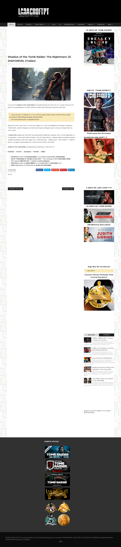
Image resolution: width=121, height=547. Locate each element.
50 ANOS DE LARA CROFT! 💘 (95, 137)
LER (53, 24)
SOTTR (31, 64)
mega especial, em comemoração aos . (31, 165)
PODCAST (81, 24)
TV (59, 24)
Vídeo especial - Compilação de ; (30, 161)
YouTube (36, 151)
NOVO (27, 64)
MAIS (109, 24)
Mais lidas (91, 334)
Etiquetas (106, 334)
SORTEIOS (100, 24)
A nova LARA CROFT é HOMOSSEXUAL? (102, 358)
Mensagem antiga (68, 188)
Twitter (19, 151)
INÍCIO (11, 24)
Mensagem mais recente (15, 188)
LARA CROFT (39, 24)
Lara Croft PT (91, 270)
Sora (60, 541)
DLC (23, 64)
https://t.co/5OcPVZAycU (19, 117)
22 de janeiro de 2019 (33, 119)
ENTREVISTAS (69, 24)
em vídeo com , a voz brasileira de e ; (38, 157)
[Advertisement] (41, 41)
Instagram (27, 151)
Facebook (11, 151)
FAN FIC (90, 24)
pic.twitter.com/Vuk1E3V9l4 (34, 117)
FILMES (28, 24)
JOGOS (19, 24)
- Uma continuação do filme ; (41, 159)
